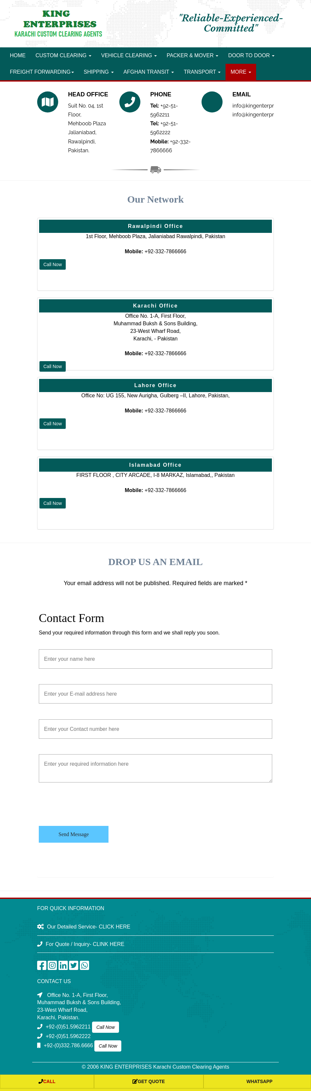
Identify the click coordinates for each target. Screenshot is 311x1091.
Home (18, 55)
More (240, 72)
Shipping (99, 72)
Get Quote (148, 1081)
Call (46, 1081)
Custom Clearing (63, 55)
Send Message (74, 834)
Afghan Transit (149, 72)
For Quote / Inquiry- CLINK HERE (85, 944)
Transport (202, 72)
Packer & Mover (192, 55)
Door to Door (251, 55)
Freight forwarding (42, 72)
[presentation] (89, 805)
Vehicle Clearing (129, 55)
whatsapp (257, 1081)
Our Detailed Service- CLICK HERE (88, 927)
